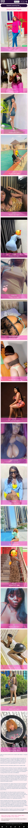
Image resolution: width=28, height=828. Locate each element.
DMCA (23, 815)
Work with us (9, 816)
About (2, 815)
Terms (5, 815)
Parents (19, 815)
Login (22, 1)
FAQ (13, 816)
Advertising (3, 816)
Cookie (12, 815)
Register (16, 1)
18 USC (15, 815)
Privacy (8, 815)
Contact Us (17, 816)
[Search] (26, 2)
